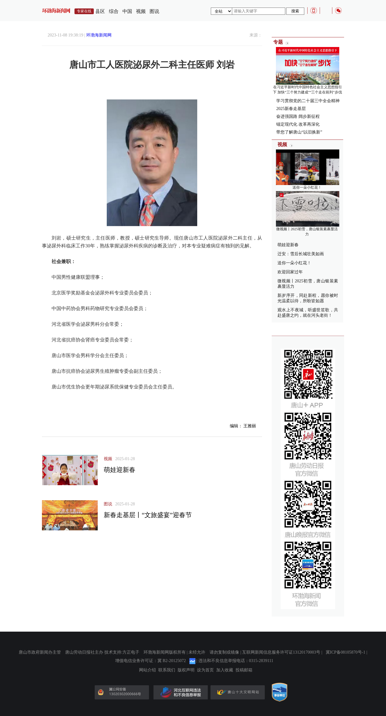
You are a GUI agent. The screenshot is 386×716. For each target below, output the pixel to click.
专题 (278, 42)
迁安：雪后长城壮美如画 (300, 254)
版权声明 (186, 670)
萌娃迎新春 (119, 469)
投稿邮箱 (244, 670)
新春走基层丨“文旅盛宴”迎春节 (148, 515)
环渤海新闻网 (99, 35)
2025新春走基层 (291, 108)
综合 (114, 11)
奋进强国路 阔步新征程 (298, 116)
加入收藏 (224, 670)
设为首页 (205, 670)
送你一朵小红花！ (307, 187)
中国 (127, 11)
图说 (154, 11)
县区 (100, 11)
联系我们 (166, 670)
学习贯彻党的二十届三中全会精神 (308, 101)
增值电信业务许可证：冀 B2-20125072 (150, 660)
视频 (141, 11)
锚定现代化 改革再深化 (298, 124)
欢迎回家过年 (290, 272)
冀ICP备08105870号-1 (345, 652)
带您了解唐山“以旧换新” (299, 132)
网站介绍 (147, 670)
